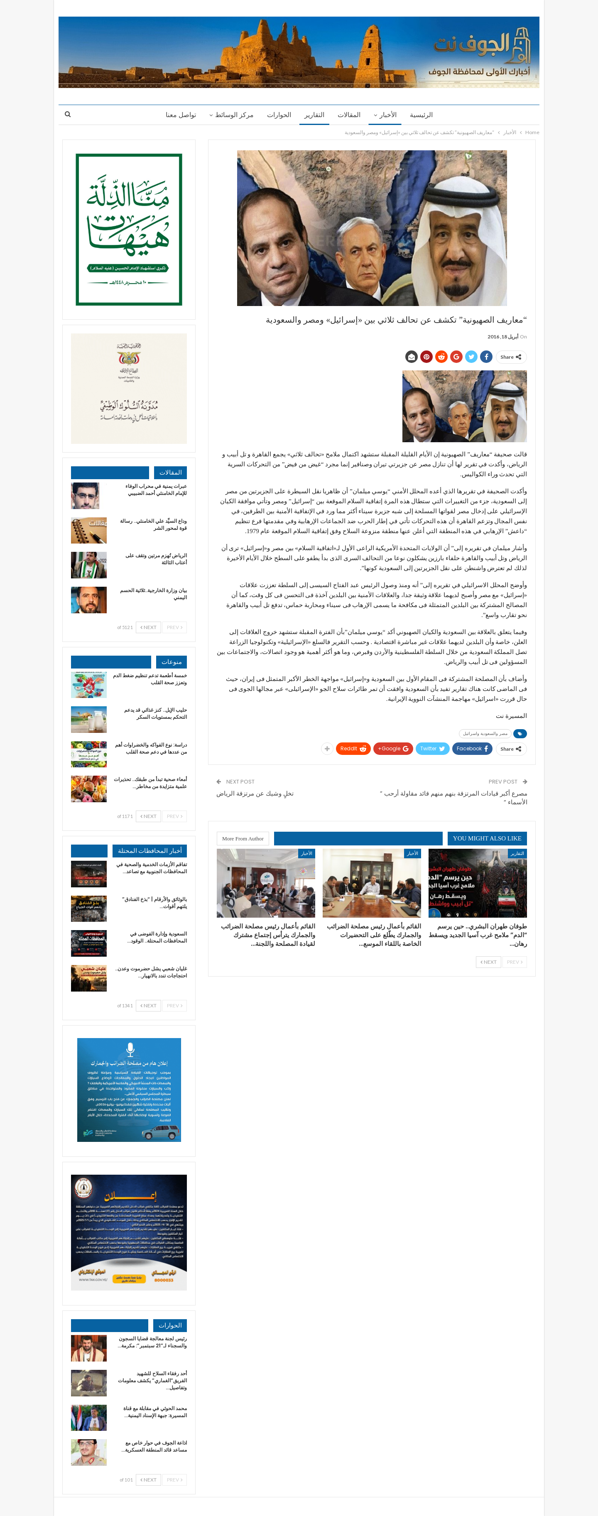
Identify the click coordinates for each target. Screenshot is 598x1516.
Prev (514, 962)
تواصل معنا (177, 114)
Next (488, 962)
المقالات (350, 114)
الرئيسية (425, 114)
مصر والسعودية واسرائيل (485, 733)
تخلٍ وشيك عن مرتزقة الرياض (255, 793)
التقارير (314, 114)
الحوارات (278, 114)
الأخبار (390, 114)
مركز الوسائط (232, 114)
